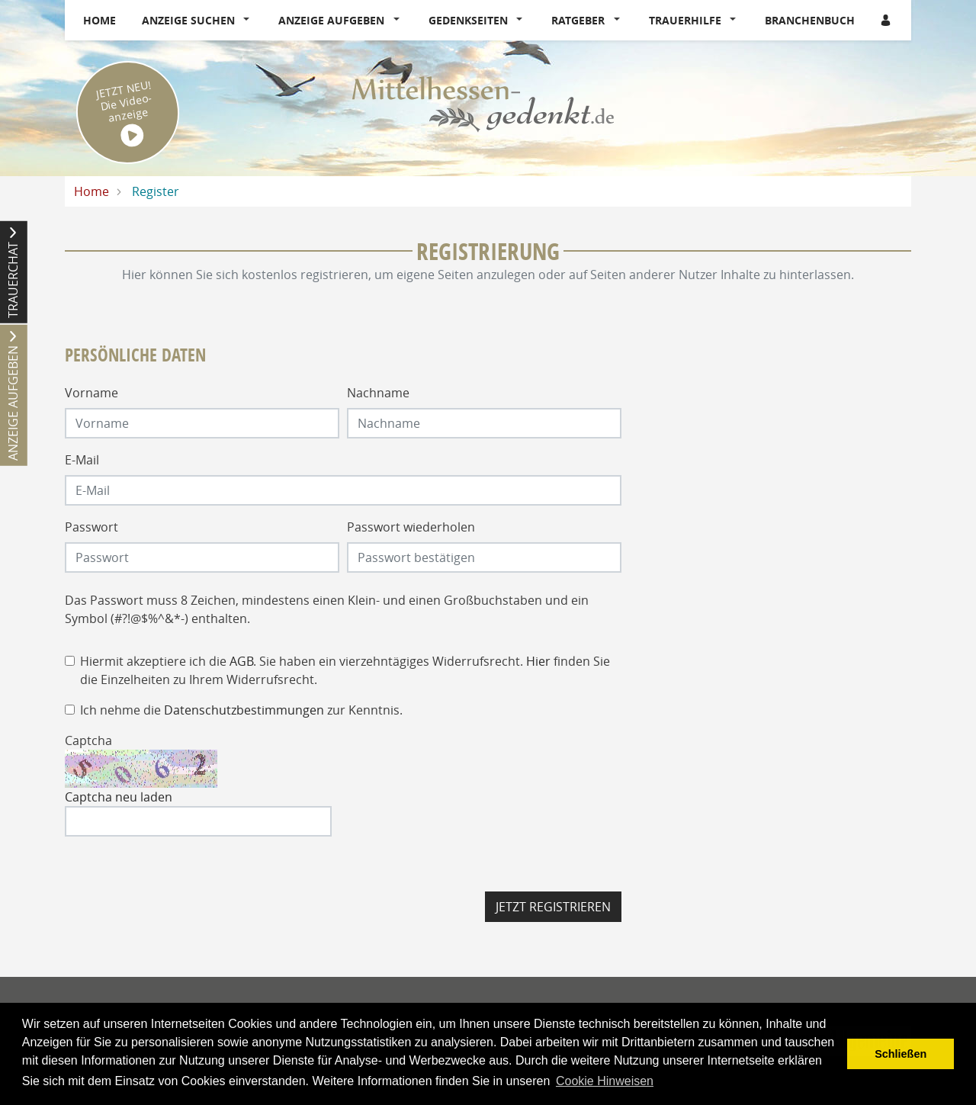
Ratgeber (578, 20)
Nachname (378, 392)
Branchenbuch (810, 20)
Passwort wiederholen (411, 527)
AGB (241, 661)
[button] (250, 20)
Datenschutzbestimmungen (244, 710)
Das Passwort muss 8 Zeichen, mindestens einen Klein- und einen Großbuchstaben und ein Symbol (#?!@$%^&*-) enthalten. (327, 609)
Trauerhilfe (685, 20)
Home (99, 20)
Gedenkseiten (468, 20)
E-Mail (82, 459)
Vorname (91, 392)
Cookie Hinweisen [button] (604, 1080)
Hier (538, 661)
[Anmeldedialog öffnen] (887, 20)
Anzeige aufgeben (331, 20)
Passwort (91, 527)
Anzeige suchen (188, 20)
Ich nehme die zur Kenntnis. (241, 710)
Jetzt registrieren (553, 906)
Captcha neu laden (118, 797)
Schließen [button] (900, 1054)
